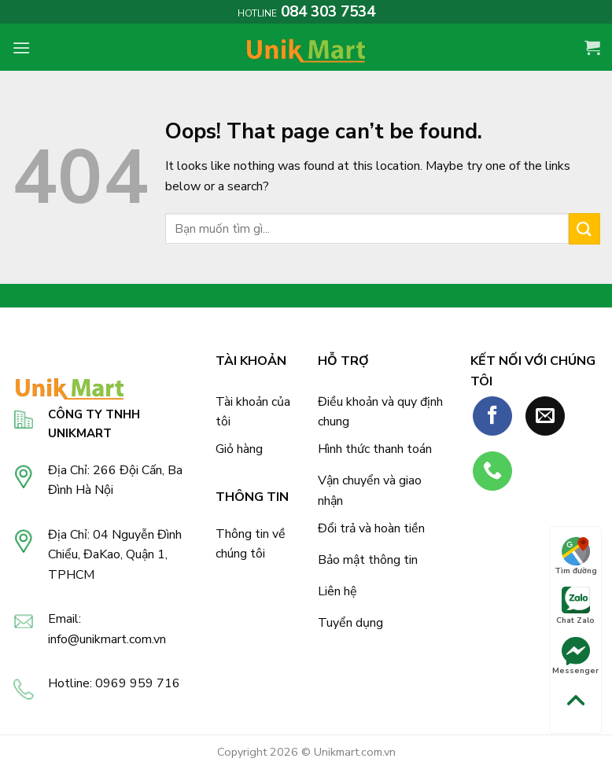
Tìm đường (576, 556)
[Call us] (492, 471)
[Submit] (584, 228)
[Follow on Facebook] (492, 416)
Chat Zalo (575, 606)
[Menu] (21, 47)
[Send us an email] (545, 416)
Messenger (575, 656)
